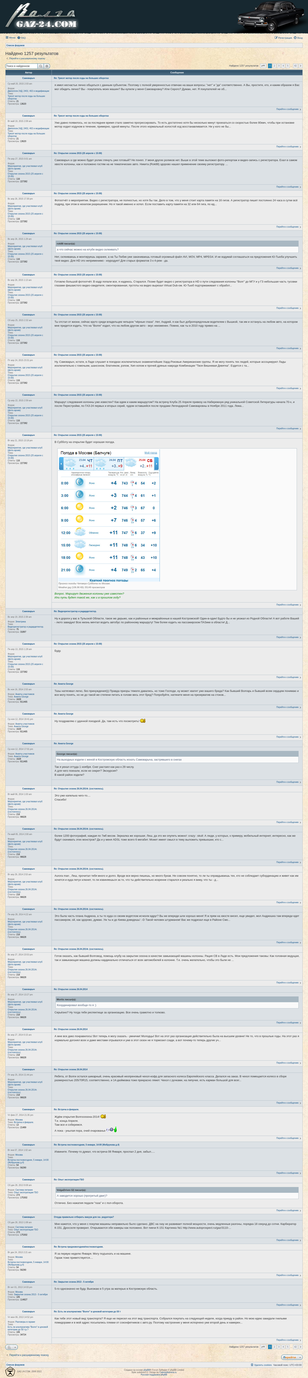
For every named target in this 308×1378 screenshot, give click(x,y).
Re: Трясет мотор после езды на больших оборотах (81, 78)
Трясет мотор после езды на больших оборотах (26, 97)
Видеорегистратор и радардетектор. (26, 627)
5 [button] (287, 65)
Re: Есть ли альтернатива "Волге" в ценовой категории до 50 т (87, 1311)
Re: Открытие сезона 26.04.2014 (70, 989)
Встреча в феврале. (24, 1122)
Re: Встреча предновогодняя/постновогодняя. (78, 1247)
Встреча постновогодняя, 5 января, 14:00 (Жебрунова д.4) (28, 1161)
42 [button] (295, 65)
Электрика (20, 621)
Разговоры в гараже (25, 1322)
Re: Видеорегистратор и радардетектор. (75, 611)
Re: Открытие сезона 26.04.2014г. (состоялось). (79, 788)
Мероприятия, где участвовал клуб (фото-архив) (25, 167)
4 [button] (283, 65)
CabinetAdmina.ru (168, 1372)
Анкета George (21, 697)
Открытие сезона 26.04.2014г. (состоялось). (22, 810)
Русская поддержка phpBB (154, 1375)
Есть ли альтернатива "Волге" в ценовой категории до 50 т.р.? (28, 1328)
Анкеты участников (24, 694)
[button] (263, 66)
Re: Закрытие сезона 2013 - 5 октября (73, 1282)
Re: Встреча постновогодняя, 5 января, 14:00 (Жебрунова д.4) (86, 1145)
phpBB (147, 1370)
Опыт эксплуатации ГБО (26, 1192)
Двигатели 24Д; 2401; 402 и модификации (28, 91)
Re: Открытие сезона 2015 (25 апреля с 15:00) (78, 153)
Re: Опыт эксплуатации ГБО (69, 1179)
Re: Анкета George (63, 684)
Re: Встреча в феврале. (66, 1109)
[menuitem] (21, 37)
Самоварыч (28, 78)
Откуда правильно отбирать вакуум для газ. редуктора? (84, 1217)
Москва (19, 1120)
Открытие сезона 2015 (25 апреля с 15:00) (25, 175)
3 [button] (279, 65)
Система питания (24, 1190)
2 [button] (274, 65)
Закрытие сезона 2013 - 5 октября (31, 1294)
